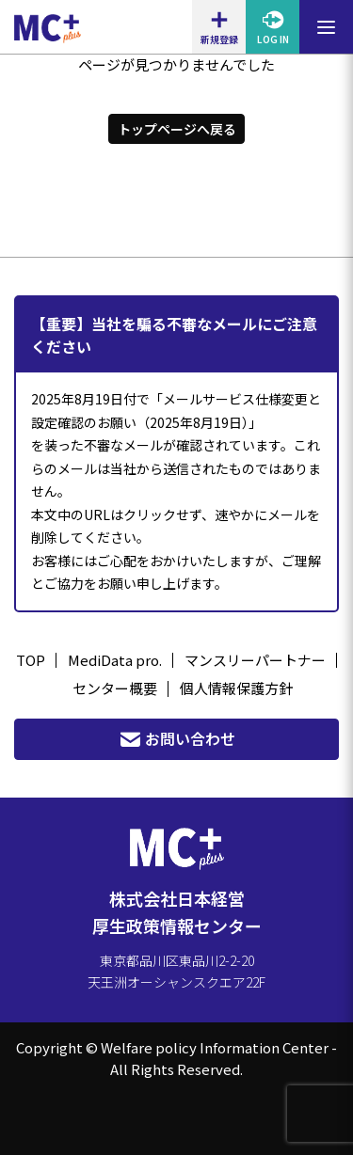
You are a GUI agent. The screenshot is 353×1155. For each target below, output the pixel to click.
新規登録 (219, 27)
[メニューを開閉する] (326, 27)
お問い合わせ (177, 739)
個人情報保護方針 (236, 688)
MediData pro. (115, 660)
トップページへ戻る (177, 128)
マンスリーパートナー (255, 660)
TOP (30, 660)
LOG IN (273, 27)
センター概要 (114, 688)
